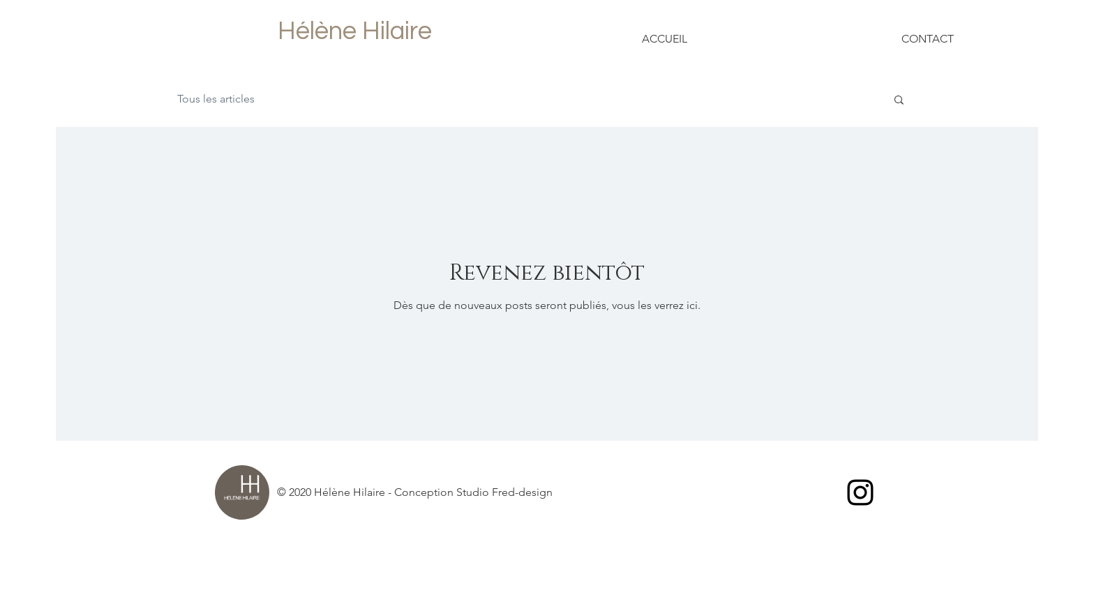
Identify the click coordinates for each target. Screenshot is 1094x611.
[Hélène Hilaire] (354, 32)
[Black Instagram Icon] (860, 492)
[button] (899, 100)
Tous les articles (216, 98)
